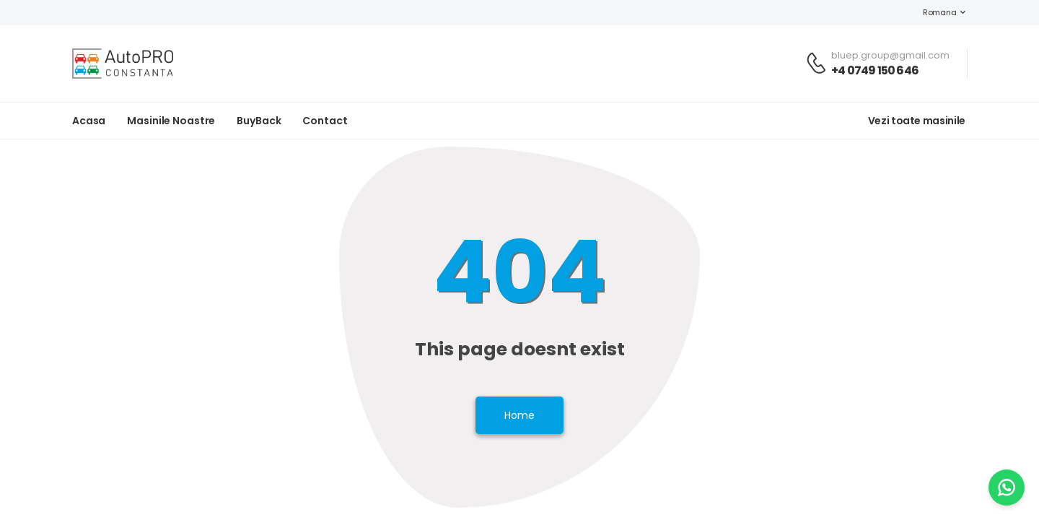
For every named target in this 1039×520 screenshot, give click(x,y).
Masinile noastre (171, 120)
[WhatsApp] (1006, 487)
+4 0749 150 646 (875, 70)
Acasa (88, 120)
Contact (324, 120)
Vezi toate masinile (916, 120)
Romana (932, 12)
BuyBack (259, 120)
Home (519, 415)
